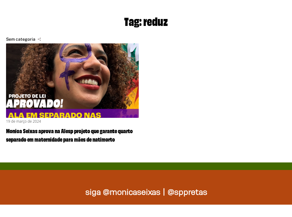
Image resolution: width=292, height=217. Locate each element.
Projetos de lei (132, 12)
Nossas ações (204, 12)
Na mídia (266, 12)
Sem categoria (20, 39)
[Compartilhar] (39, 39)
